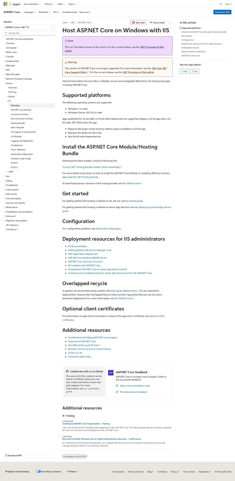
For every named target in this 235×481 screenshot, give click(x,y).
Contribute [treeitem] (11, 229)
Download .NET (222, 12)
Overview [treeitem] (10, 43)
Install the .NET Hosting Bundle (82, 177)
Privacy (174, 471)
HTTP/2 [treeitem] (14, 162)
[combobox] (29, 27)
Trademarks (204, 471)
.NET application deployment (83, 253)
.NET (73, 22)
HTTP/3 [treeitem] (14, 167)
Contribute (162, 471)
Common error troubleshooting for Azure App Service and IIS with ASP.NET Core (110, 272)
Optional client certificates (193, 51)
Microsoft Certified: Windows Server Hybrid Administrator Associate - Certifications (101, 439)
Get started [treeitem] (11, 47)
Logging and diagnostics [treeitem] (22, 140)
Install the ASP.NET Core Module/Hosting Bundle (203, 31)
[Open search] (221, 4)
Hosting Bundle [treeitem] (18, 123)
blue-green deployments (124, 290)
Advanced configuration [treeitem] (22, 154)
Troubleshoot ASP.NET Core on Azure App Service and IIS (97, 269)
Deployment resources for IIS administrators (201, 43)
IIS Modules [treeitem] (16, 136)
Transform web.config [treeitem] (20, 158)
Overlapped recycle (190, 47)
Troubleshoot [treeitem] (17, 145)
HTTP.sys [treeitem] (12, 92)
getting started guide (132, 200)
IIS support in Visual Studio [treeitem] (23, 131)
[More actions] (170, 22)
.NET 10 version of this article (138, 72)
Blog (149, 471)
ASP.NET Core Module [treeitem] (21, 109)
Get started (186, 35)
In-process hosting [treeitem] (19, 114)
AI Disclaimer (118, 471)
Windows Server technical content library (89, 348)
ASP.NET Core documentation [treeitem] (19, 38)
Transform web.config (79, 356)
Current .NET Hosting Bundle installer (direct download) (91, 166)
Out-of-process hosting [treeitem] (22, 118)
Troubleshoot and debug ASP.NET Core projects (92, 337)
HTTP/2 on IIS (75, 352)
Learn (64, 22)
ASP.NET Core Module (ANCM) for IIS (87, 257)
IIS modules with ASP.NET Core (84, 265)
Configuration (187, 39)
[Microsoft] (5, 4)
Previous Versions (136, 471)
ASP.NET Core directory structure (85, 261)
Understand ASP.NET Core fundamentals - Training (86, 423)
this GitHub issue (131, 183)
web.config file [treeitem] (17, 127)
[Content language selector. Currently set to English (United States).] (17, 471)
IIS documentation (77, 246)
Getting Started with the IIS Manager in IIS (89, 250)
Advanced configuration (108, 228)
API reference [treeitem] (12, 225)
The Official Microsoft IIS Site (83, 345)
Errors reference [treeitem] (18, 149)
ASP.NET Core (84, 22)
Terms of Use (189, 471)
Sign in (228, 4)
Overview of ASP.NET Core (82, 341)
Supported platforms (191, 28)
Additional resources (190, 55)
